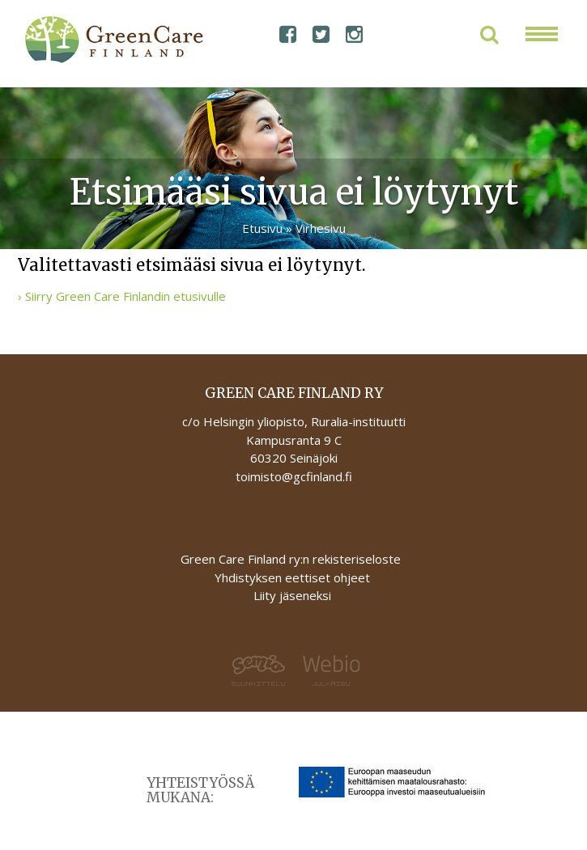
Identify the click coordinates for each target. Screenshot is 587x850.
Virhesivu (321, 228)
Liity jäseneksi (292, 595)
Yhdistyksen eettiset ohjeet (292, 577)
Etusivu (262, 228)
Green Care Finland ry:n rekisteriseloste (292, 559)
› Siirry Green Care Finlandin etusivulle (122, 296)
